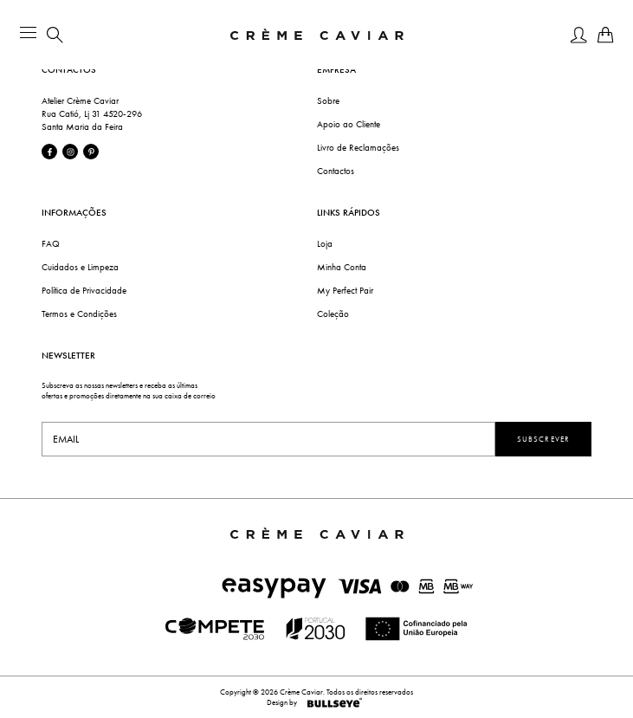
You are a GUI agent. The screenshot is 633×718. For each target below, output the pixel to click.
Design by (317, 702)
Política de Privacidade (84, 290)
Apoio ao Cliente (348, 124)
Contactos (335, 171)
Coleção (333, 314)
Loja (325, 243)
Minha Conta (341, 267)
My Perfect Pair (345, 290)
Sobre (328, 101)
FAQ (51, 243)
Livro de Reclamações (358, 147)
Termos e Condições (79, 314)
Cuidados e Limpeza (80, 267)
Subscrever (543, 439)
